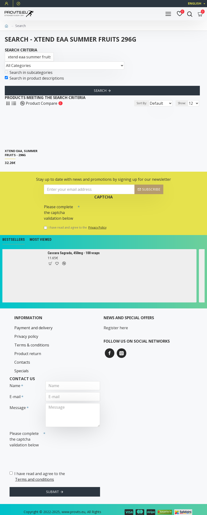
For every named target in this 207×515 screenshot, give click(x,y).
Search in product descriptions (34, 78)
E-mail (15, 388)
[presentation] (113, 210)
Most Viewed (41, 239)
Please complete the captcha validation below (58, 212)
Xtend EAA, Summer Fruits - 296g (21, 153)
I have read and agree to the (75, 227)
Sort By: (128, 103)
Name (15, 377)
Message (18, 399)
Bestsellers (13, 239)
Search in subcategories (29, 72)
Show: (182, 103)
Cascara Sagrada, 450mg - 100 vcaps (77, 253)
